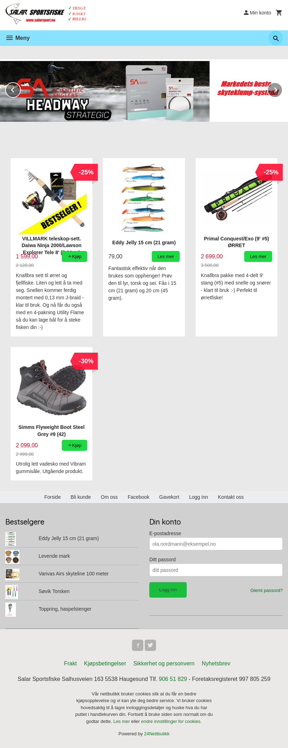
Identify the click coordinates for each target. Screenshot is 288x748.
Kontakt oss (231, 497)
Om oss (109, 497)
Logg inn (198, 497)
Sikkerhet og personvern (163, 663)
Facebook (138, 497)
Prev (20, 88)
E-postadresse (165, 533)
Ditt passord (162, 559)
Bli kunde (81, 497)
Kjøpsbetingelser (105, 663)
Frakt (70, 663)
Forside (52, 497)
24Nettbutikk (156, 734)
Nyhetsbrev (216, 663)
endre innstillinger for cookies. (171, 721)
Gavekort (169, 497)
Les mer (122, 721)
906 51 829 (173, 679)
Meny (17, 38)
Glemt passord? (266, 590)
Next (282, 88)
